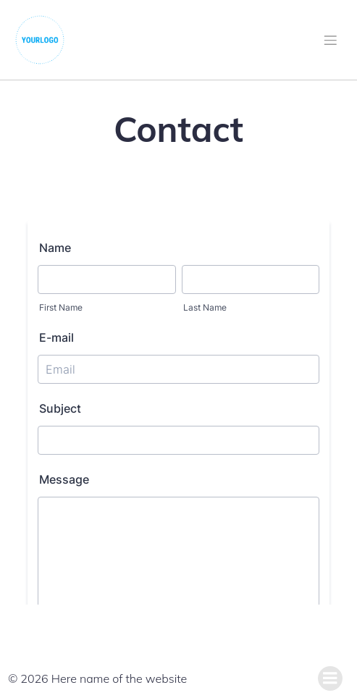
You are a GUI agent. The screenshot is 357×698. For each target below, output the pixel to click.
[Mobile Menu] (330, 40)
